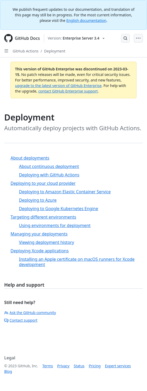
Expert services (118, 365)
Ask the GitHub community (30, 312)
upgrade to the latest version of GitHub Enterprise (58, 85)
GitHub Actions (25, 51)
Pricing (95, 365)
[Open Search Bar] (125, 38)
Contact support (20, 320)
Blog (8, 371)
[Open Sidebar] (6, 51)
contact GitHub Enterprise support (68, 91)
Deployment (54, 51)
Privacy (63, 365)
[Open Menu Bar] (138, 38)
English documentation (86, 20)
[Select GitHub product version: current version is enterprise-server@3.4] (76, 38)
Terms (47, 365)
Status (79, 365)
